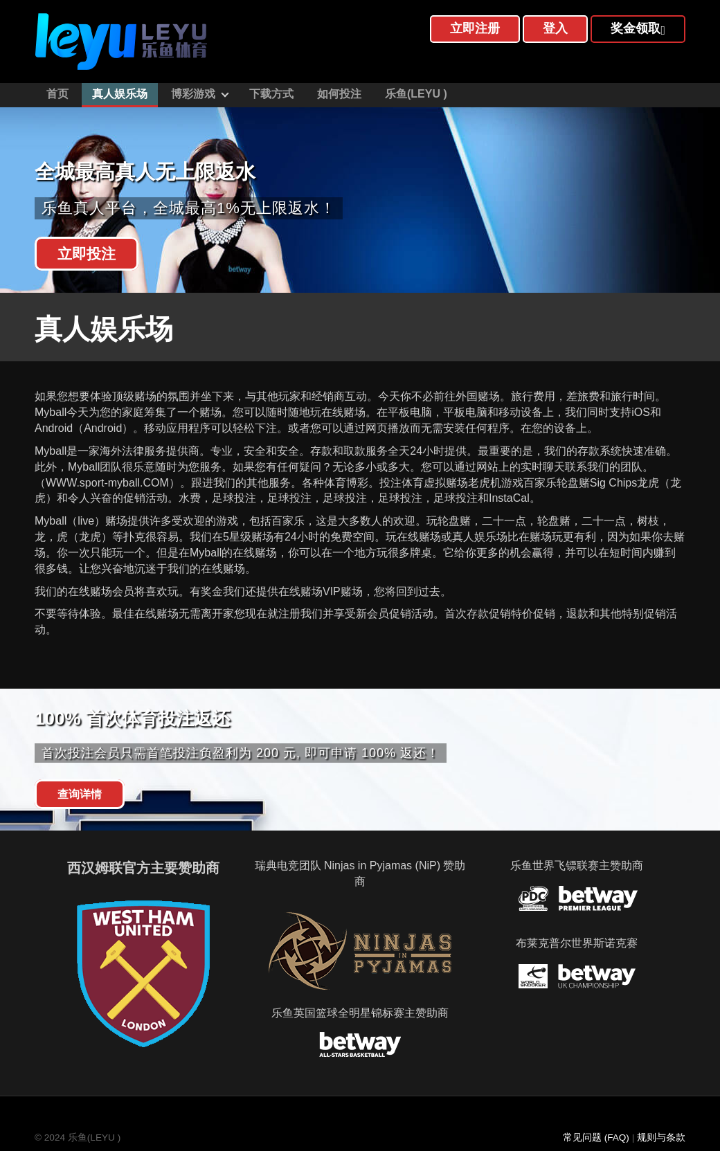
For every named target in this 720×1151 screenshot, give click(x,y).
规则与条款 (661, 1137)
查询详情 (79, 794)
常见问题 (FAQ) (596, 1137)
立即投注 (86, 254)
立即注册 (475, 28)
